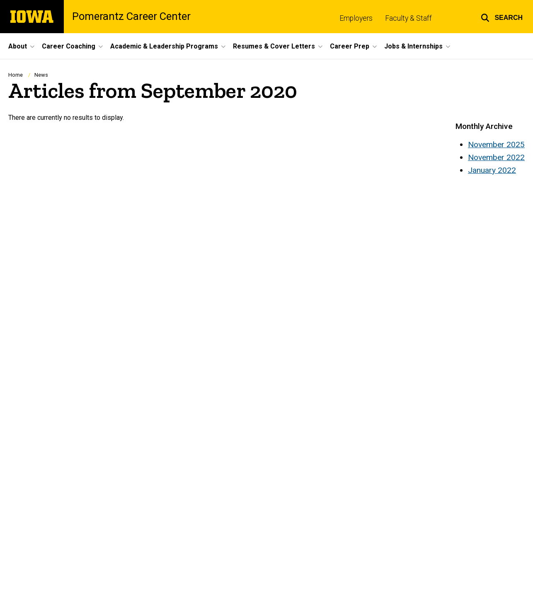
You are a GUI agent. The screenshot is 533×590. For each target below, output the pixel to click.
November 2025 (496, 144)
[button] (501, 16)
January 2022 (492, 170)
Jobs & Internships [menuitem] (413, 46)
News (41, 75)
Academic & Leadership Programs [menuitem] (164, 46)
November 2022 (496, 157)
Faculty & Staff (408, 18)
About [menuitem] (17, 46)
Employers (356, 18)
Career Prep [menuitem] (349, 46)
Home (15, 75)
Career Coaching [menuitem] (68, 46)
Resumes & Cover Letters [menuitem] (274, 46)
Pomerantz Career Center (131, 16)
